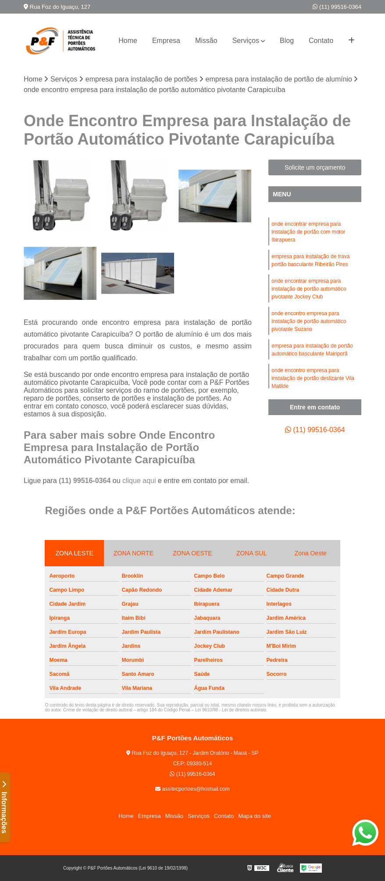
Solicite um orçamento (315, 167)
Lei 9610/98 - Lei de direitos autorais (230, 709)
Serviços (245, 40)
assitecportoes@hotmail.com (192, 789)
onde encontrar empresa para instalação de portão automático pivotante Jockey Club (308, 289)
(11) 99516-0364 (337, 7)
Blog (287, 40)
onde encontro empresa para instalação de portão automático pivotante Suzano (308, 321)
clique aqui (139, 480)
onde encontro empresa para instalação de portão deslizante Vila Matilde (312, 378)
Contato (321, 40)
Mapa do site (254, 816)
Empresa (166, 40)
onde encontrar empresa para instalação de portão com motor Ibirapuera (308, 232)
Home (127, 40)
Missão (206, 40)
